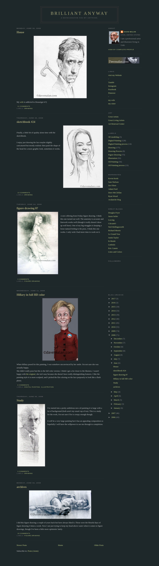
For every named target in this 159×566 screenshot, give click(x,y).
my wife (111, 100)
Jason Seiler (113, 216)
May (116, 392)
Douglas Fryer (114, 213)
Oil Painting (113, 162)
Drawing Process (115, 151)
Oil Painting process (116, 165)
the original (30, 374)
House (20, 32)
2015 (113, 307)
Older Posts (99, 545)
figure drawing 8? (27, 208)
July (116, 359)
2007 (113, 413)
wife (21, 102)
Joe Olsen (112, 185)
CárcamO (112, 223)
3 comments (23, 279)
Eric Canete (113, 248)
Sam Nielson (113, 182)
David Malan (130, 32)
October (117, 347)
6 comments (23, 385)
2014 (113, 311)
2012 (113, 319)
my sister (112, 103)
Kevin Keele (113, 178)
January (117, 408)
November (118, 343)
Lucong (111, 220)
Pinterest (111, 93)
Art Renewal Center (116, 124)
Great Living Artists (116, 120)
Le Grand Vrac (114, 234)
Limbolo (111, 244)
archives (22, 487)
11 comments (24, 106)
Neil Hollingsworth (116, 227)
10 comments (24, 533)
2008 (113, 335)
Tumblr (111, 82)
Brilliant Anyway (79, 13)
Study (20, 400)
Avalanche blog (114, 199)
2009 (113, 331)
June (116, 363)
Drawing (28, 108)
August (117, 355)
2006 (113, 417)
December (118, 338)
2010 (113, 327)
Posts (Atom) (33, 551)
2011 (113, 323)
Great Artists (113, 117)
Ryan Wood (113, 196)
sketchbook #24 (26, 121)
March (117, 400)
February (118, 404)
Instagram (112, 86)
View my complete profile (121, 49)
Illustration (47, 387)
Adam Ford (113, 189)
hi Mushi (112, 241)
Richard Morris (114, 230)
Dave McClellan (115, 192)
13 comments (24, 192)
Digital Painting (32, 387)
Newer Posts (22, 545)
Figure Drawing (32, 281)
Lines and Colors (115, 252)
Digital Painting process (118, 144)
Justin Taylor (113, 237)
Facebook (112, 89)
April (116, 396)
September (118, 351)
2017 (113, 298)
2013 (113, 315)
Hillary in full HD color (31, 294)
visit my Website (115, 75)
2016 (113, 302)
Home (60, 545)
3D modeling (113, 137)
